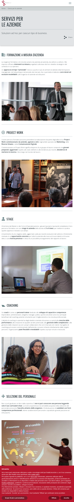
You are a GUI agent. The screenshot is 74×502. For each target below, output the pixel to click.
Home (4, 8)
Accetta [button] (66, 498)
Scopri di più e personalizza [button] (14, 498)
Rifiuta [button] (54, 498)
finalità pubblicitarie (8, 483)
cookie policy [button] (35, 474)
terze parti (34, 476)
